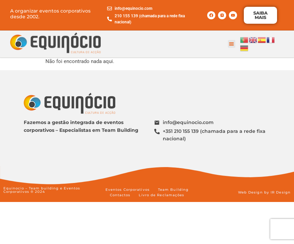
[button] (232, 44)
